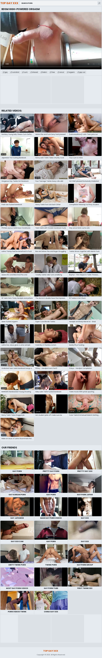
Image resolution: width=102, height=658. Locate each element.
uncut (61, 72)
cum (26, 72)
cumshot (15, 72)
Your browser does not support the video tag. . (51, 40)
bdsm (45, 72)
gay (6, 72)
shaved (35, 72)
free (53, 72)
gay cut (82, 72)
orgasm (72, 72)
